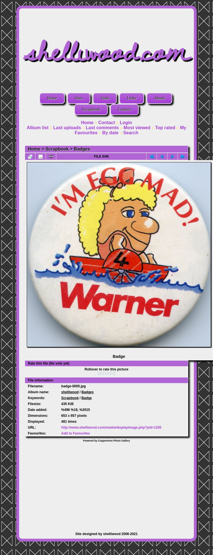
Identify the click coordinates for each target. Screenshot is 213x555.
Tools (104, 98)
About (159, 98)
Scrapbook (91, 109)
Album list (37, 127)
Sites (79, 98)
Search (130, 132)
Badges (82, 149)
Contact (124, 109)
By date (110, 132)
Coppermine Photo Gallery (114, 440)
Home (52, 98)
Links (131, 98)
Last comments (102, 127)
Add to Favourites (75, 433)
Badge (87, 398)
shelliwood (70, 392)
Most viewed (137, 127)
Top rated (165, 127)
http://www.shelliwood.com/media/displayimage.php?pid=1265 (111, 427)
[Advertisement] (106, 484)
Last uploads (67, 127)
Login (126, 122)
